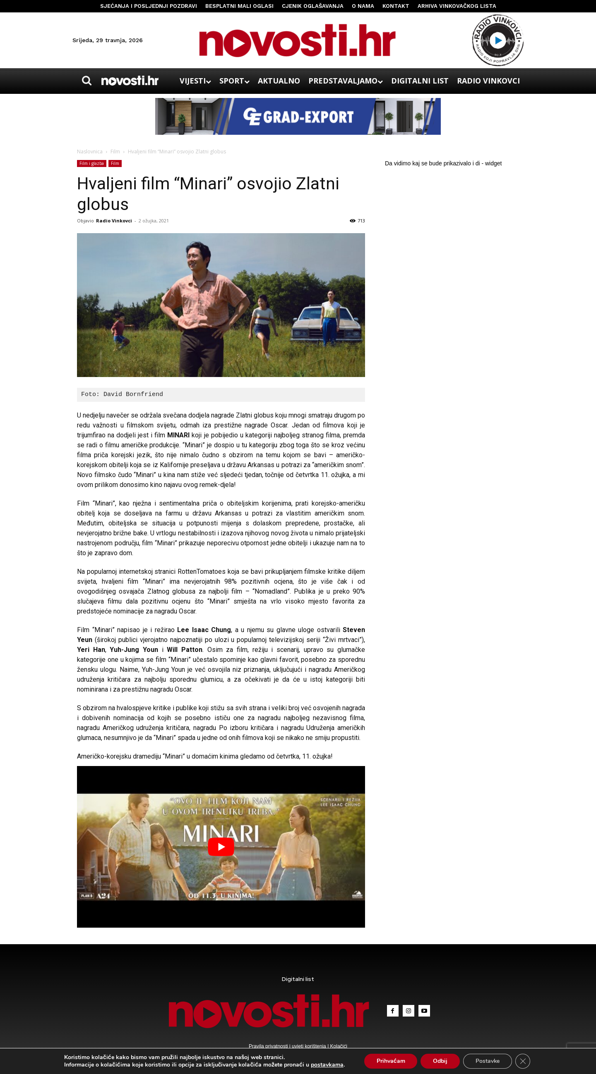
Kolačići (338, 1046)
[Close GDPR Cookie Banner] (523, 1061)
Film (115, 151)
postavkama (326, 1065)
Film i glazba (91, 163)
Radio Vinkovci (114, 220)
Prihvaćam (390, 1061)
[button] (86, 80)
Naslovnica (90, 151)
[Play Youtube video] (221, 847)
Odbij (440, 1061)
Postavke (488, 1061)
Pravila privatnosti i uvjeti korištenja (288, 1046)
